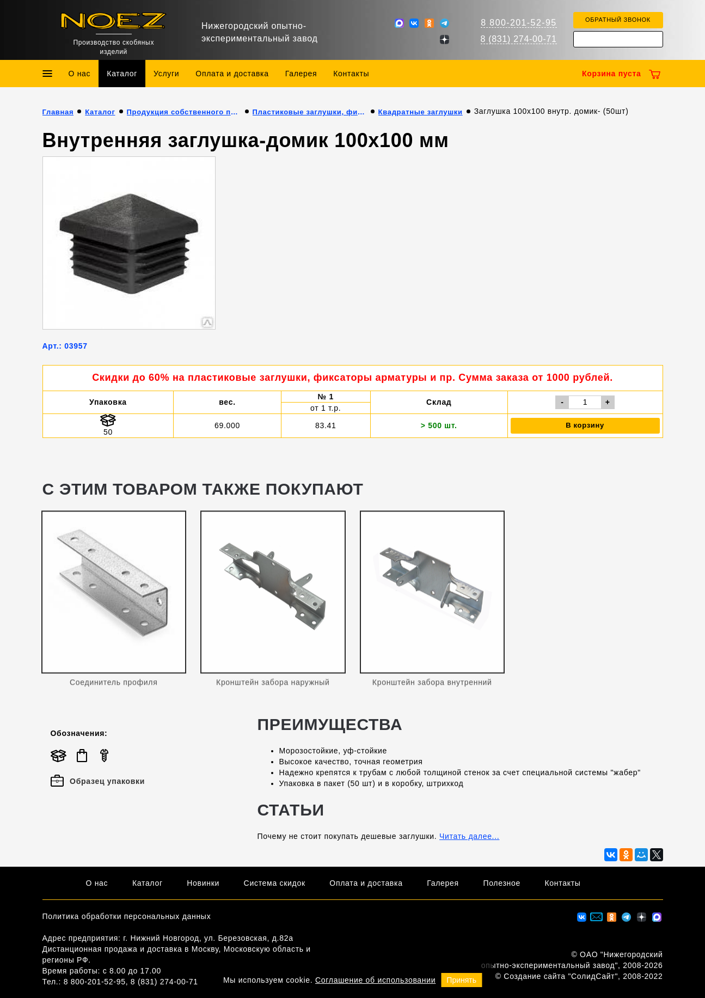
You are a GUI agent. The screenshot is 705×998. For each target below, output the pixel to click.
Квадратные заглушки (420, 112)
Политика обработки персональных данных (126, 916)
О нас (80, 73)
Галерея (301, 73)
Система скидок (274, 883)
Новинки (203, 883)
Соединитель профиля (113, 687)
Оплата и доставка (231, 73)
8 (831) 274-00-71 (519, 39)
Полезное (501, 883)
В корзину (585, 425)
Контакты (351, 73)
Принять (461, 980)
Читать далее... (469, 836)
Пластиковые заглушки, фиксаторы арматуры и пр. (310, 112)
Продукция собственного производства (184, 112)
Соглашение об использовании (375, 980)
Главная (58, 112)
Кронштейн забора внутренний (432, 687)
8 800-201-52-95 (518, 22)
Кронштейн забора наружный (272, 687)
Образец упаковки (98, 781)
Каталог (122, 73)
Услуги (166, 73)
